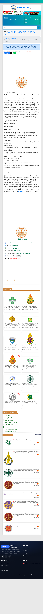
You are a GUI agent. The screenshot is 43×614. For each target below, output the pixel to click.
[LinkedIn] (9, 556)
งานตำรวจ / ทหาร (5, 570)
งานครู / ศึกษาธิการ (5, 563)
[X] (6, 556)
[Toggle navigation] (39, 1)
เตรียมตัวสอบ (25, 550)
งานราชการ (11, 18)
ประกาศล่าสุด (26, 548)
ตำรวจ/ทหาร (31, 18)
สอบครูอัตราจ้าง (26, 20)
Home (6, 18)
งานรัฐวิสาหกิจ (17, 18)
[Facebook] (2, 556)
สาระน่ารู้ (25, 553)
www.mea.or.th (22, 191)
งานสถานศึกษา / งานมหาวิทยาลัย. (8, 568)
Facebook (6, 53)
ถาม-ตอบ (24, 555)
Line (14, 53)
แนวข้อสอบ (37, 18)
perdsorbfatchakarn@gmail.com (33, 563)
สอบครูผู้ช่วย (23, 19)
